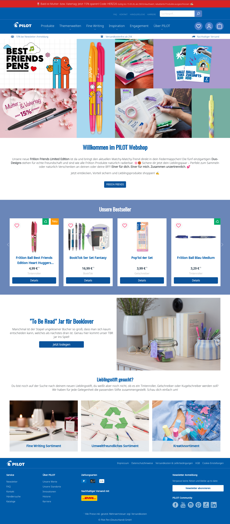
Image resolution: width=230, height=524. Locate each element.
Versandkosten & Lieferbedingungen (174, 463)
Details (34, 280)
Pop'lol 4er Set (142, 258)
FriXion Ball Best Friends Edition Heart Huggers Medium (34, 260)
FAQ (115, 14)
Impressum (123, 463)
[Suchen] (198, 13)
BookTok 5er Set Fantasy (88, 258)
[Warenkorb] (220, 26)
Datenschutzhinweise (142, 463)
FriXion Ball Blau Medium (196, 258)
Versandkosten (139, 513)
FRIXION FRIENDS (115, 184)
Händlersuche (137, 14)
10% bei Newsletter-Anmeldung (32, 36)
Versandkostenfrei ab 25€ (119, 36)
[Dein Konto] (209, 26)
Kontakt (123, 14)
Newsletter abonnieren (198, 488)
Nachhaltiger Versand (208, 36)
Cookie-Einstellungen (213, 463)
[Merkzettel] (199, 26)
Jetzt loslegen (61, 344)
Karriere (151, 14)
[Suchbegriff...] (177, 13)
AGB (197, 463)
